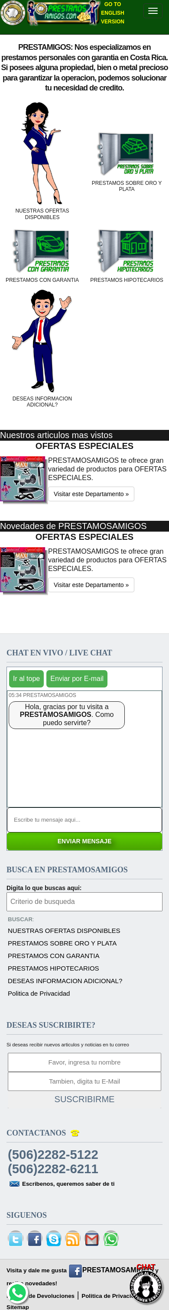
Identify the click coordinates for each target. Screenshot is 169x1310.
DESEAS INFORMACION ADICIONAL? (65, 980)
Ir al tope (26, 678)
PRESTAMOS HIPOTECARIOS (53, 968)
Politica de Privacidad (39, 993)
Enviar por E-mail (77, 678)
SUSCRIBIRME (85, 1099)
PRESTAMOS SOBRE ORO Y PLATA (62, 943)
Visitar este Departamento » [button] (91, 493)
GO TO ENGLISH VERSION (112, 13)
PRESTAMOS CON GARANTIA (53, 955)
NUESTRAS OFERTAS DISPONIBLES (64, 930)
